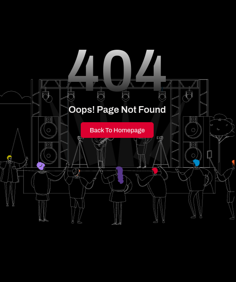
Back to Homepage (117, 130)
